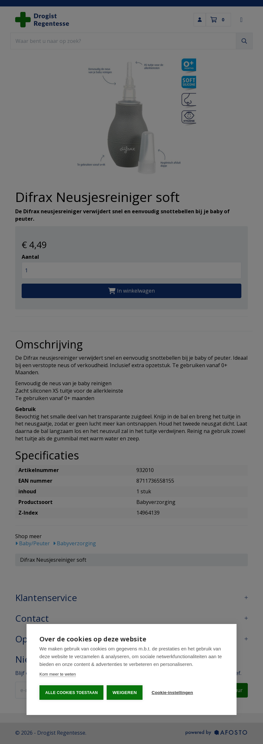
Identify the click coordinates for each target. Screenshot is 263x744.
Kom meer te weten (57, 674)
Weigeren (125, 692)
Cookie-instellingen (172, 692)
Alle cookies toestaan (71, 692)
